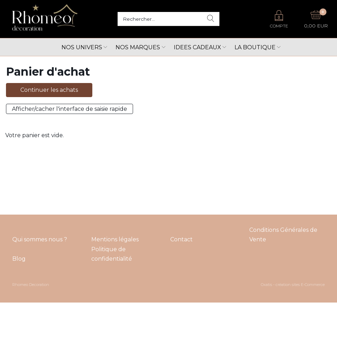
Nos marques (137, 47)
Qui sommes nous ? (39, 239)
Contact (181, 239)
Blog (19, 258)
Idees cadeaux (197, 47)
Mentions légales (115, 239)
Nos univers (81, 47)
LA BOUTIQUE (255, 47)
